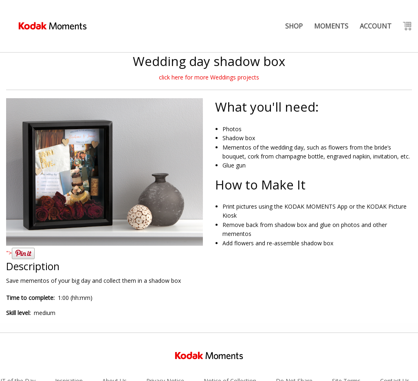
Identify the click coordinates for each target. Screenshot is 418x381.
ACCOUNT (376, 26)
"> (20, 253)
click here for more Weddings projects (209, 77)
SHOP (294, 26)
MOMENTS (331, 26)
